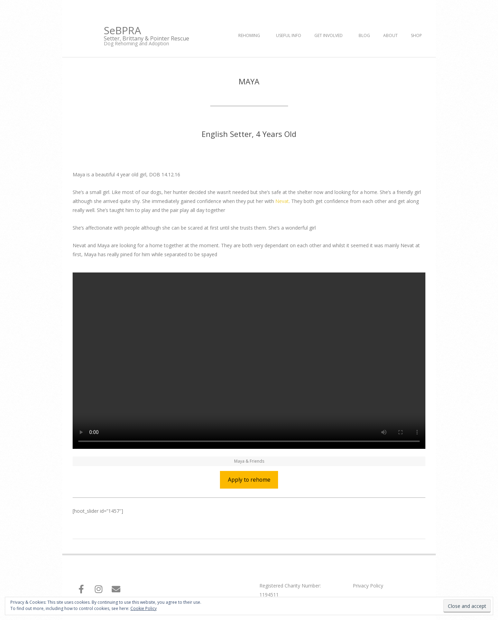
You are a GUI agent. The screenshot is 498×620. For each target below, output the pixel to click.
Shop (416, 35)
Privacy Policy (368, 585)
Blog (364, 35)
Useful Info (288, 35)
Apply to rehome (249, 479)
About (390, 35)
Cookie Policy (143, 608)
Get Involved (328, 35)
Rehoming (249, 35)
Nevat (282, 201)
